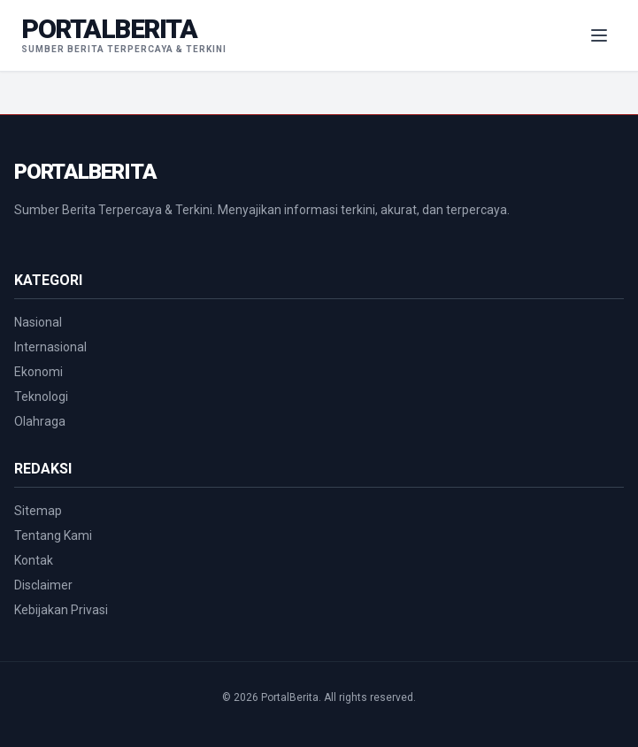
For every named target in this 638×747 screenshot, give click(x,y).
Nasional (38, 322)
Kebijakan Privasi (61, 610)
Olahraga (39, 421)
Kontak (33, 560)
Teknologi (41, 396)
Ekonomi (38, 372)
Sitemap (38, 511)
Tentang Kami (53, 535)
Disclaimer (43, 585)
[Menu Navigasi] (599, 35)
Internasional (50, 347)
